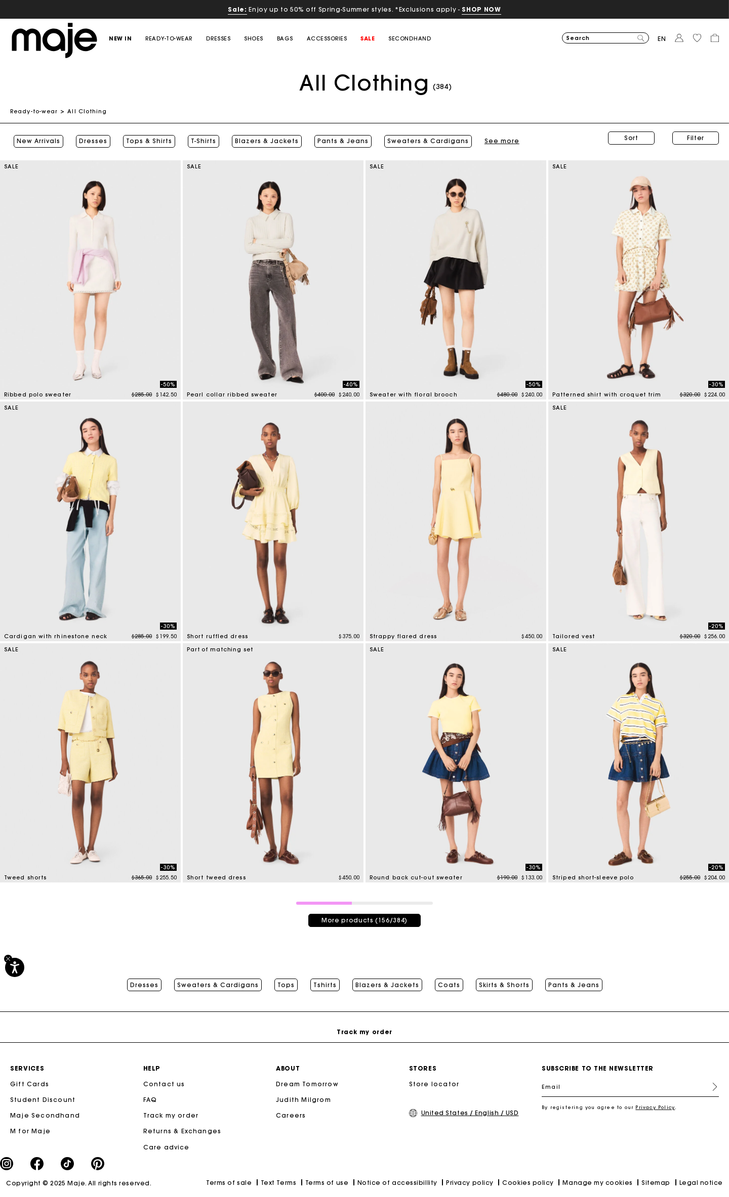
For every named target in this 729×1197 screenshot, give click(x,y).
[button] (127, 38)
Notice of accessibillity (397, 1183)
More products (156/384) (364, 914)
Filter (695, 138)
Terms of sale (229, 1183)
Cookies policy (528, 1183)
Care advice (166, 1147)
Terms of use (326, 1183)
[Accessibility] (14, 967)
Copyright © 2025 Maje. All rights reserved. (78, 1183)
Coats (449, 981)
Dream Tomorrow (307, 1085)
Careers (291, 1116)
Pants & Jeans (339, 138)
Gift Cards (29, 1085)
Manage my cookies (597, 1183)
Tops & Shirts (146, 138)
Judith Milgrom (303, 1100)
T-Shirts (200, 138)
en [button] (662, 38)
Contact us (164, 1085)
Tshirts (325, 981)
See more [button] (398, 138)
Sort (631, 138)
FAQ (150, 1100)
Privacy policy (470, 1183)
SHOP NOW (481, 9)
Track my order (171, 1116)
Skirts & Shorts (504, 981)
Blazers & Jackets (263, 138)
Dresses (89, 138)
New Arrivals (35, 138)
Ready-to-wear (34, 111)
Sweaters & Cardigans (218, 981)
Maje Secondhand (45, 1116)
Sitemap (655, 1183)
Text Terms (278, 1183)
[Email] (630, 1088)
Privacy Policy (655, 1108)
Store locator (434, 1085)
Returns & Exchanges (182, 1132)
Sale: (237, 9)
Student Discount (42, 1100)
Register (711, 1088)
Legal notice (701, 1183)
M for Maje (30, 1132)
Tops (286, 981)
